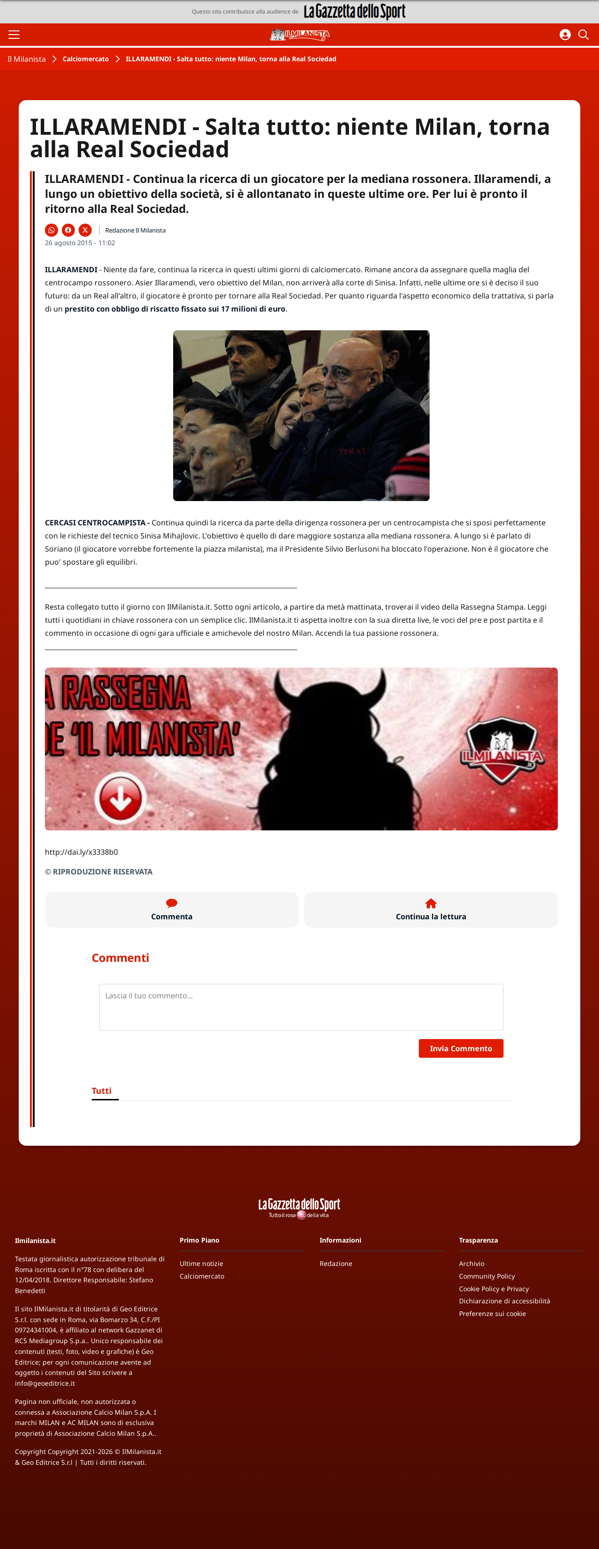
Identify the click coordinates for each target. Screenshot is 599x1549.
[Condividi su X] (85, 230)
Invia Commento (461, 1048)
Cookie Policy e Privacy (494, 1288)
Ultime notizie (201, 1263)
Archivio (471, 1263)
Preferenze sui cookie (492, 1313)
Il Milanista (26, 59)
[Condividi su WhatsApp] (51, 230)
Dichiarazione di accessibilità (504, 1300)
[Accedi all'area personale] (565, 34)
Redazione (336, 1263)
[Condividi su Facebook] (68, 230)
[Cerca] (585, 34)
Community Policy (487, 1276)
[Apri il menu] (14, 34)
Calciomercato (86, 58)
